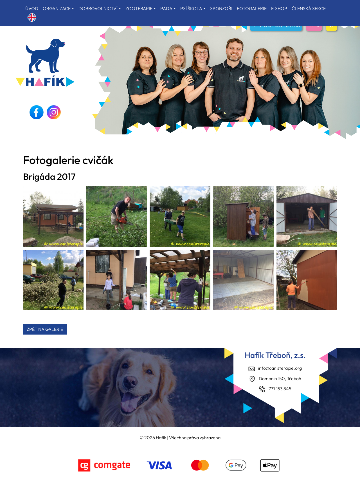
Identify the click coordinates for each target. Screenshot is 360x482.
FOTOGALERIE (252, 8)
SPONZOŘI (221, 8)
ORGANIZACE (57, 8)
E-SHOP (279, 8)
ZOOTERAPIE (138, 8)
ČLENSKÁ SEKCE (309, 8)
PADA (166, 8)
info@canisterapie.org (280, 368)
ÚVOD (31, 8)
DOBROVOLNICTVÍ (98, 8)
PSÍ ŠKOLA (191, 8)
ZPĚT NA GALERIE (45, 329)
